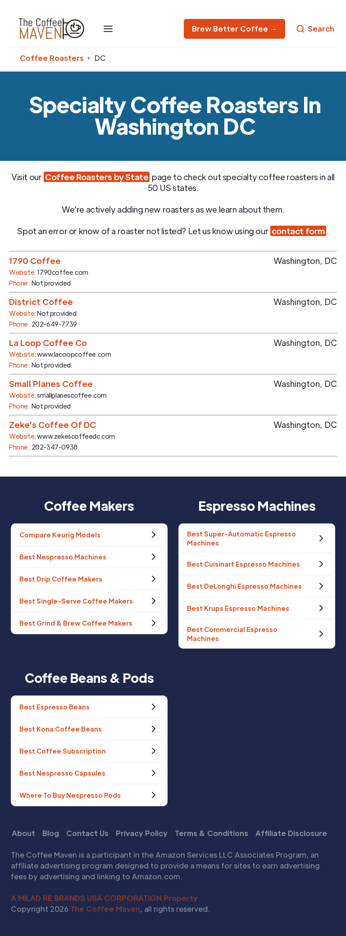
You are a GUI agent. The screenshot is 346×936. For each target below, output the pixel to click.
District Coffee (41, 301)
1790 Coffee (35, 260)
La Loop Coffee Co (48, 342)
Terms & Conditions (211, 833)
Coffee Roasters (52, 58)
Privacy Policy (142, 833)
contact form (298, 231)
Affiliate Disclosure (291, 833)
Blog (50, 833)
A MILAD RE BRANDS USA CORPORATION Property (104, 898)
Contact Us (87, 833)
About (23, 833)
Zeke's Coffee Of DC (52, 424)
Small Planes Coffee (51, 383)
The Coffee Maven (105, 908)
